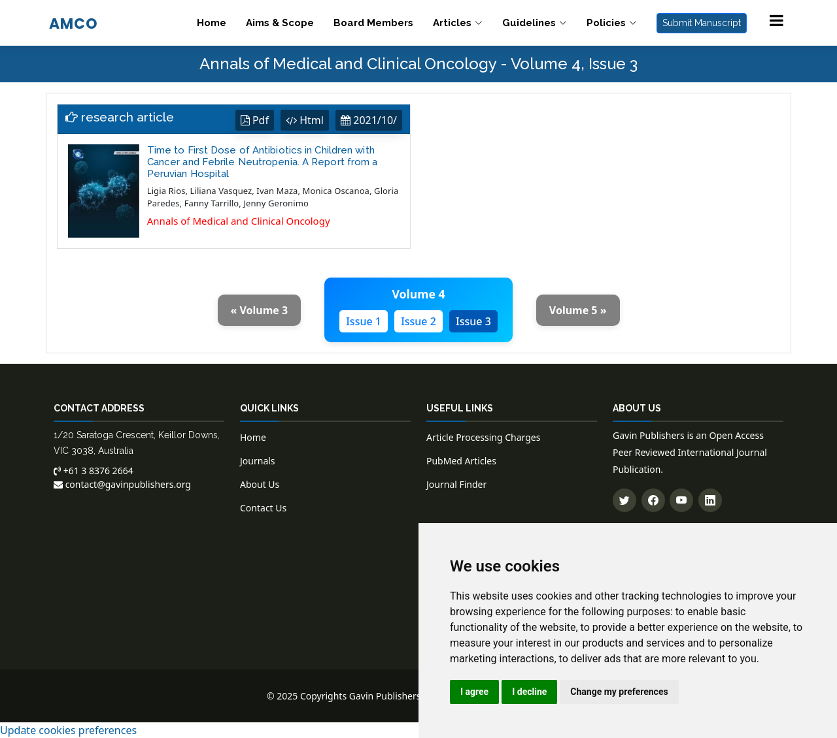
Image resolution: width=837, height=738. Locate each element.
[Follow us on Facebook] (653, 500)
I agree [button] (474, 691)
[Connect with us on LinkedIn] (710, 500)
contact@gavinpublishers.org (122, 484)
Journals (257, 461)
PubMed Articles (461, 461)
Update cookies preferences (68, 730)
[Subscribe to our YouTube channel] (681, 500)
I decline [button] (529, 691)
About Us (259, 484)
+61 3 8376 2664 (93, 470)
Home (211, 23)
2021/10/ (369, 120)
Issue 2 (418, 321)
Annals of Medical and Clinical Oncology (238, 220)
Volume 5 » (578, 310)
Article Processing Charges (483, 437)
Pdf (255, 120)
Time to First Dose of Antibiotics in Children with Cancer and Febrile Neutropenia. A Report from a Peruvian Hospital (262, 162)
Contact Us (263, 508)
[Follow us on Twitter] (624, 500)
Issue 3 (473, 321)
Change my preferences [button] (619, 691)
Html (305, 120)
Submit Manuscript (701, 23)
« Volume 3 (259, 310)
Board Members (373, 23)
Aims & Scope (280, 23)
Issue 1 (363, 321)
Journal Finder (456, 484)
